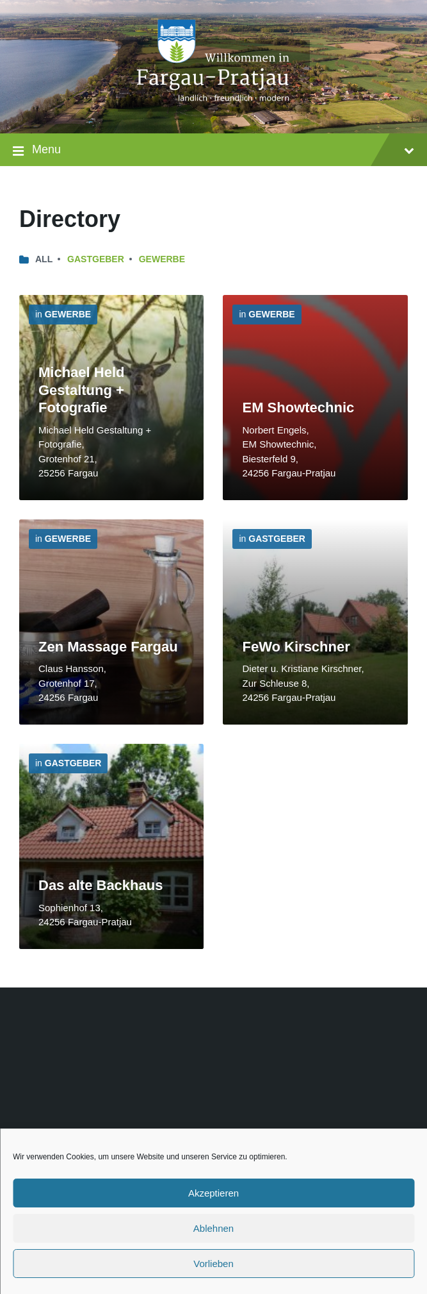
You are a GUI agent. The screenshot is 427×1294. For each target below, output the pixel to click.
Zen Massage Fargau (108, 647)
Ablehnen (213, 1228)
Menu (213, 151)
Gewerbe (162, 259)
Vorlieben (213, 1263)
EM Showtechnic (298, 407)
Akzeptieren (213, 1193)
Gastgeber (95, 259)
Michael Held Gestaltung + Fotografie (81, 390)
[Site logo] (214, 108)
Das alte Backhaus (100, 885)
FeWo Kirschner (296, 647)
